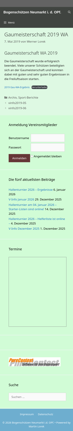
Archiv (12, 97)
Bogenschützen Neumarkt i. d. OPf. (32, 12)
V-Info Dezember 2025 (24, 229)
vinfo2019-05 (17, 103)
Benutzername (19, 138)
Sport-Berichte (28, 97)
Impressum (27, 414)
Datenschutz (45, 414)
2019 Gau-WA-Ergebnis (17, 87)
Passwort (15, 147)
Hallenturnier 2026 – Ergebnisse (31, 190)
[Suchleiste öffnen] (69, 12)
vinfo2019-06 (17, 108)
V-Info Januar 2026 (21, 199)
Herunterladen (39, 87)
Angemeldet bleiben (48, 156)
